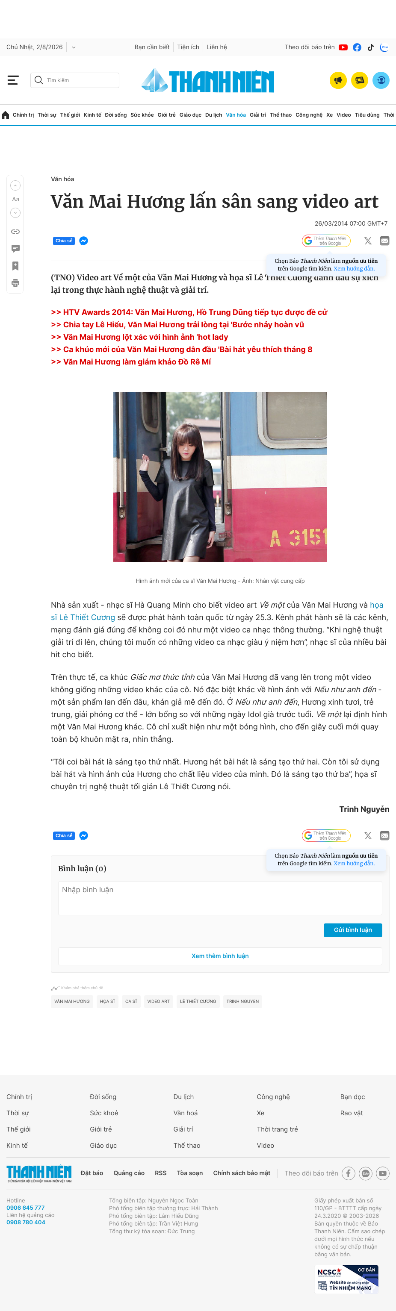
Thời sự (47, 115)
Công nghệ (309, 115)
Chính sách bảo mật (241, 1173)
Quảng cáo (129, 1173)
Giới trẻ (167, 115)
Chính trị (23, 115)
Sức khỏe (142, 115)
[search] (74, 80)
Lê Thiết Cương (198, 1001)
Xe (329, 115)
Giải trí (258, 115)
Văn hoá (185, 1113)
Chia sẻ (64, 241)
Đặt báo (92, 1173)
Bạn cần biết (152, 47)
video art (159, 1001)
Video (344, 115)
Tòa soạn (190, 1173)
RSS (160, 1173)
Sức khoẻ (104, 1113)
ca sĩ (131, 1001)
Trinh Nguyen (243, 1001)
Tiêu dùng (367, 115)
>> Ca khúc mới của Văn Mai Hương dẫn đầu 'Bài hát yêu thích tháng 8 (182, 349)
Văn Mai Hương (72, 1001)
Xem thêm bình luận (220, 956)
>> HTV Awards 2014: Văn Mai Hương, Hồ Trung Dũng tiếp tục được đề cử (189, 312)
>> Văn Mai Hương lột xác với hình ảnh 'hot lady (139, 337)
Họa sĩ (107, 1001)
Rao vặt (351, 1113)
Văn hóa (236, 115)
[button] (15, 185)
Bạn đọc (352, 1097)
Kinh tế (92, 115)
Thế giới (70, 115)
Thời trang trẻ (277, 1129)
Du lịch (213, 115)
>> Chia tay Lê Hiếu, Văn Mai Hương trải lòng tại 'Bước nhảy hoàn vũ (177, 324)
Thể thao (281, 115)
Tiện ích (188, 47)
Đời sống (116, 115)
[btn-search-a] (39, 80)
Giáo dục (191, 115)
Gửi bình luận (353, 930)
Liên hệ (217, 47)
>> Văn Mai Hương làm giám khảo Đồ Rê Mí (131, 362)
